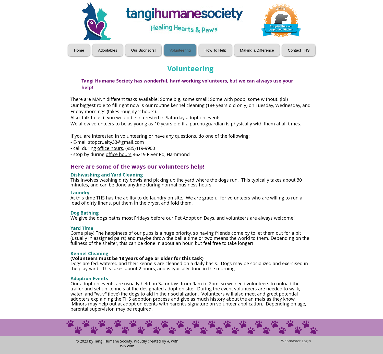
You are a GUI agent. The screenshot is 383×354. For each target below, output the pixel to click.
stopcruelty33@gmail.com (116, 142)
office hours (110, 148)
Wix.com (127, 346)
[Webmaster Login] (296, 341)
